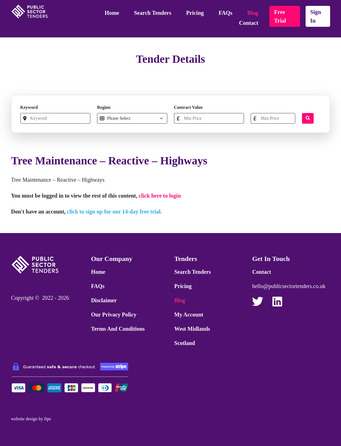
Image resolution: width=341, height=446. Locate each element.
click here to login (160, 196)
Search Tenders (152, 13)
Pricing (195, 13)
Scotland (184, 343)
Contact (248, 23)
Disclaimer (104, 300)
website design (24, 418)
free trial (280, 16)
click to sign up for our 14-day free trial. (114, 211)
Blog (252, 13)
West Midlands (192, 329)
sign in (315, 16)
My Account (188, 314)
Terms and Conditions (118, 329)
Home (112, 13)
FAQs (225, 13)
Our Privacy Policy (113, 314)
